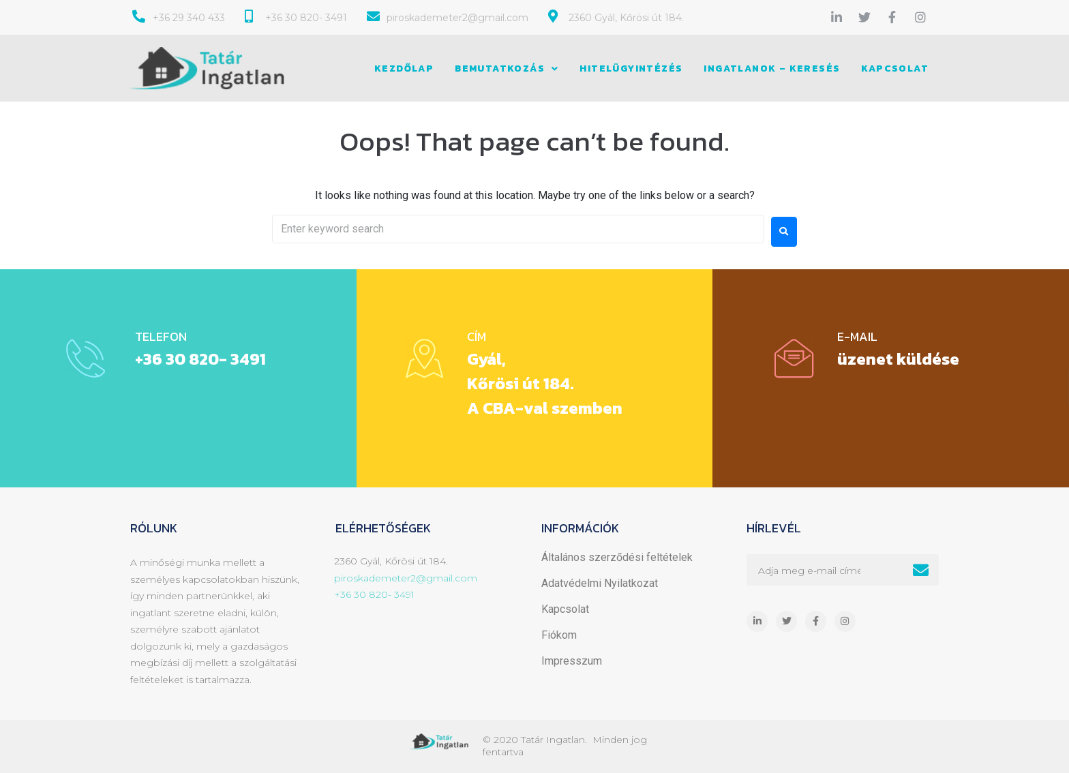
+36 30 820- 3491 (200, 359)
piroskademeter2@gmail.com (405, 578)
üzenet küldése (898, 359)
